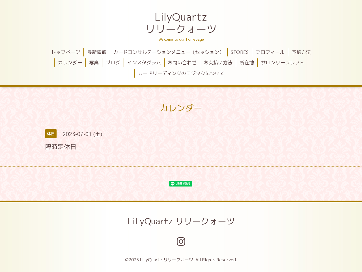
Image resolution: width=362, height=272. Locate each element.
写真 (94, 62)
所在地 (247, 62)
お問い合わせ (182, 62)
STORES (240, 52)
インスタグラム (144, 62)
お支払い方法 (218, 62)
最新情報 (96, 52)
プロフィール (270, 52)
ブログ (113, 62)
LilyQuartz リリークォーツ (181, 23)
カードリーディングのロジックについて (181, 73)
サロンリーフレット (282, 62)
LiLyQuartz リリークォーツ (181, 221)
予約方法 (301, 52)
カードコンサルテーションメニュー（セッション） (168, 52)
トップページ (65, 52)
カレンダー (70, 62)
